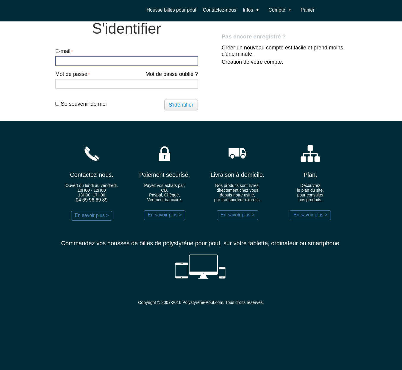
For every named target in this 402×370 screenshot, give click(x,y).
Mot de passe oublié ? (172, 74)
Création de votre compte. (252, 62)
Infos (248, 10)
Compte (276, 10)
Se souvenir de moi (81, 104)
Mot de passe (71, 74)
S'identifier (181, 105)
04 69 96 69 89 (92, 199)
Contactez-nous (219, 10)
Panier (308, 10)
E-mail (63, 51)
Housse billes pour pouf (171, 10)
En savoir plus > (92, 215)
